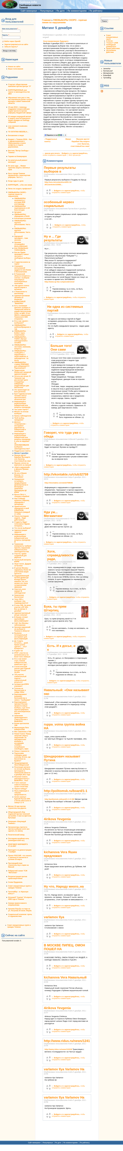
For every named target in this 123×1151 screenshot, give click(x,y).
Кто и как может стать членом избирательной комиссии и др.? (20, 661)
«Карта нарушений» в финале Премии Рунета (22, 469)
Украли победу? (20, 789)
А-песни (109, 41)
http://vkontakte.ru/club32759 (66, 474)
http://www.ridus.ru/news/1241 (67, 1041)
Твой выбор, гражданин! (19, 419)
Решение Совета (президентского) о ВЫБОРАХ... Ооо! (21, 778)
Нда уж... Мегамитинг (53, 514)
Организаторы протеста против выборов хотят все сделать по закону (18, 829)
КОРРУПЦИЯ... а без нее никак (20, 185)
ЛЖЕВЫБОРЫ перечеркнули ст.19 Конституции (22, 208)
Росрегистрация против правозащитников (17, 877)
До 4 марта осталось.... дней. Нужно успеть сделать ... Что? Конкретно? (21, 644)
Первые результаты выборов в (60, 169)
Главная (46, 20)
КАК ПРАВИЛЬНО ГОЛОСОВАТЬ (21, 249)
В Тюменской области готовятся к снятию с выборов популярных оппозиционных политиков (22, 278)
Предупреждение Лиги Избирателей (21, 764)
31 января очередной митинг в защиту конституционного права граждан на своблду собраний (19, 119)
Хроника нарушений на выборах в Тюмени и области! (22, 629)
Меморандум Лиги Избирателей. (21, 728)
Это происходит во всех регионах (21, 391)
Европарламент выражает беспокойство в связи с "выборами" (22, 697)
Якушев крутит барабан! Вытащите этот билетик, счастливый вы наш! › (80, 144)
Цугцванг (18, 212)
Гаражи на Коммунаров (17, 156)
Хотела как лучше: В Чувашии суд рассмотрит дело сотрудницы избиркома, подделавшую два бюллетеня (22, 381)
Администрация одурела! (20, 531)
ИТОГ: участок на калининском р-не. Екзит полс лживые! (22, 655)
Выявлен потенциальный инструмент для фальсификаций (21, 636)
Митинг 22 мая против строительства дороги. (17, 807)
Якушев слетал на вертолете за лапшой (22, 464)
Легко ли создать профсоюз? (20, 189)
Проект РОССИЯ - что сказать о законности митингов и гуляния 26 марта (20, 857)
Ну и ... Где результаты (53, 238)
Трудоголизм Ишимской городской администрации (22, 372)
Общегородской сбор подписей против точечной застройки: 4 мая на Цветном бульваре (19, 815)
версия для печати (52, 153)
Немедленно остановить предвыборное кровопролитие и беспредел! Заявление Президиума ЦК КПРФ (21, 485)
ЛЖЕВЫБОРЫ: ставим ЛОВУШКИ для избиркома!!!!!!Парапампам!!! (21, 365)
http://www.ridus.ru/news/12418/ (58, 1049)
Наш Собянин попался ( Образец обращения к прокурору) (21, 501)
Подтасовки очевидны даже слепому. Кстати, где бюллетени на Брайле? (22, 757)
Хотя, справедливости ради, (60, 555)
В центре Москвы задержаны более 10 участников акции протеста (22, 571)
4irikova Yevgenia (57, 819)
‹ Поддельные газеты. (50, 140)
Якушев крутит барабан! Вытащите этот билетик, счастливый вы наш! (22, 458)
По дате (60, 11)
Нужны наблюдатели (22, 416)
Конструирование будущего (56, 41)
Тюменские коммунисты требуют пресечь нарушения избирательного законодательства (22, 548)
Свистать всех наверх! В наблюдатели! (20, 591)
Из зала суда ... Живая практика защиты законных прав (19, 168)
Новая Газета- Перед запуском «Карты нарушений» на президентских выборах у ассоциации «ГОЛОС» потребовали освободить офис (22, 741)
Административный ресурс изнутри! (22, 614)
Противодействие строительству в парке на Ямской (18, 865)
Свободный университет (111, 46)
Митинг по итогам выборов (21, 413)
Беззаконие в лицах (16, 135)
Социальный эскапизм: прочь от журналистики (20, 915)
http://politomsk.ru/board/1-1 (65, 791)
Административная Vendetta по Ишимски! (22, 297)
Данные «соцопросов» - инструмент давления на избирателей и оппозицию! (20, 426)
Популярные (47, 11)
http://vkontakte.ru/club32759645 (59, 483)
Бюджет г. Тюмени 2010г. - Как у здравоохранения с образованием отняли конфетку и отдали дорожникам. (20, 143)
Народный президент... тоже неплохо (21, 238)
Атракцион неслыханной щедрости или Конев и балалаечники (22, 269)
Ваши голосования (15, 69)
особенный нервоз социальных (59, 204)
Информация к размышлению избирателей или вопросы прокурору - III (22, 538)
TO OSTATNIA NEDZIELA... (18, 132)
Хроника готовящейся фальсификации (21, 244)
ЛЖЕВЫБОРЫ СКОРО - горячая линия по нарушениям (17, 194)
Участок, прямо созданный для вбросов (20, 555)
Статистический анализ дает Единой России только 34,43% (22, 669)
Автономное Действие (111, 51)
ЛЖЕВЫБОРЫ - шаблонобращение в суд (22, 327)
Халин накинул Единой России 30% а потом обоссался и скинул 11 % (22, 799)
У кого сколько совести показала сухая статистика (21, 785)
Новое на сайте (14, 67)
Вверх (66, 139)
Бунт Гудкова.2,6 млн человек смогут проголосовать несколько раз (22, 396)
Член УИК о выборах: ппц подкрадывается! (21, 601)
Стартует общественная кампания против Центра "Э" (19, 85)
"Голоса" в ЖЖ (112, 43)
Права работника (113, 48)
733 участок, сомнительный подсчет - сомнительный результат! (20, 678)
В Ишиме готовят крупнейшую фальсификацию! (21, 619)
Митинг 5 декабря (21, 453)
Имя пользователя (10, 29)
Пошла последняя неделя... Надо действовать (21, 518)
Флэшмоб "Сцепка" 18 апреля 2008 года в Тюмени (20, 898)
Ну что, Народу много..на (64, 886)
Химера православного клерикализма (17, 904)
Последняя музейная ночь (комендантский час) (18, 839)
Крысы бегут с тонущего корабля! (21, 495)
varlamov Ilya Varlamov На (64, 1069)
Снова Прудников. (15, 882)
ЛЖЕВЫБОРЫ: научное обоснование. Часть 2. (22, 231)
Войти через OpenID (12, 41)
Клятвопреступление (22, 218)
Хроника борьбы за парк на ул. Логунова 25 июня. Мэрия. (20, 910)
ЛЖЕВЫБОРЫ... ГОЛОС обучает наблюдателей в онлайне (20, 340)
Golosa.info (28, 2)
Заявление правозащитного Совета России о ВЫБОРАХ (21, 718)
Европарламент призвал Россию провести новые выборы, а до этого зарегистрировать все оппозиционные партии (22, 707)
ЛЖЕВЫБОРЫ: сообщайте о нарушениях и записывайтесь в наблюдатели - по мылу (21, 355)
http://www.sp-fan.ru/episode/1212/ (60, 282)
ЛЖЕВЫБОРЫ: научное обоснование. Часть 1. (22, 223)
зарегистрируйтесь (80, 153)
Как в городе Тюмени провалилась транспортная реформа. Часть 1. (19, 175)
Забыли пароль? (11, 47)
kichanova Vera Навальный (65, 977)
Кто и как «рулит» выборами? (21, 322)
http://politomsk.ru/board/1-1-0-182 (60, 799)
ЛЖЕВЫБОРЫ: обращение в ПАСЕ (22, 215)
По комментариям (77, 11)
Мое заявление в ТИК (22, 732)
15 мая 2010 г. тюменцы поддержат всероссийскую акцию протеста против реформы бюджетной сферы (19, 110)
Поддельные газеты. (22, 451)
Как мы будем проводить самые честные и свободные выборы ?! (22, 256)
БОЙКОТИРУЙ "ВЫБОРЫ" (19, 302)
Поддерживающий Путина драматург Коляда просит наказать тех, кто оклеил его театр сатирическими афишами (21, 581)
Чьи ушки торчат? (21, 409)
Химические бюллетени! (19, 596)
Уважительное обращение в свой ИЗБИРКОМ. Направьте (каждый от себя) (22, 510)
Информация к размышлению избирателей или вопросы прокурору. (22, 404)
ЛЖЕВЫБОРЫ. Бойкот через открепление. (20, 333)
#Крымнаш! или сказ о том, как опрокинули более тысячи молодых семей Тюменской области (20, 100)
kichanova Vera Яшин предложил (60, 854)
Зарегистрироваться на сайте (16, 44)
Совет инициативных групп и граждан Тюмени (20, 887)
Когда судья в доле (16, 181)
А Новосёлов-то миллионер (20, 292)
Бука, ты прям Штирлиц (55, 608)
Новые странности (21, 751)
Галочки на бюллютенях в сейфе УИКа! (20, 690)
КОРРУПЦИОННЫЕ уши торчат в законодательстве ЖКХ (19, 92)
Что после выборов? (22, 528)
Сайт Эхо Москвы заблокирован (21, 624)
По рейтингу (95, 11)
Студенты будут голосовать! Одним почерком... (22, 524)
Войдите (65, 153)
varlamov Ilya (54, 917)
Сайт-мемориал (29, 11)
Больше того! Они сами (61, 347)
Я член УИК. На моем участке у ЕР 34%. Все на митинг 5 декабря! (22, 608)
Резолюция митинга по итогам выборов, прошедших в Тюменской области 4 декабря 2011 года (22, 771)
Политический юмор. (16, 835)
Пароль (5, 35)
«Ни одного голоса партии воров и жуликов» (21, 287)
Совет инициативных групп (112, 37)
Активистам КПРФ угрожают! (21, 685)
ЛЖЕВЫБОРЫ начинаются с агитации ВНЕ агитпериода (20, 201)
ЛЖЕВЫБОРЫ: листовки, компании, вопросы (22, 347)
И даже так (18, 651)
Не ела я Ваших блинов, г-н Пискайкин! (20, 475)
